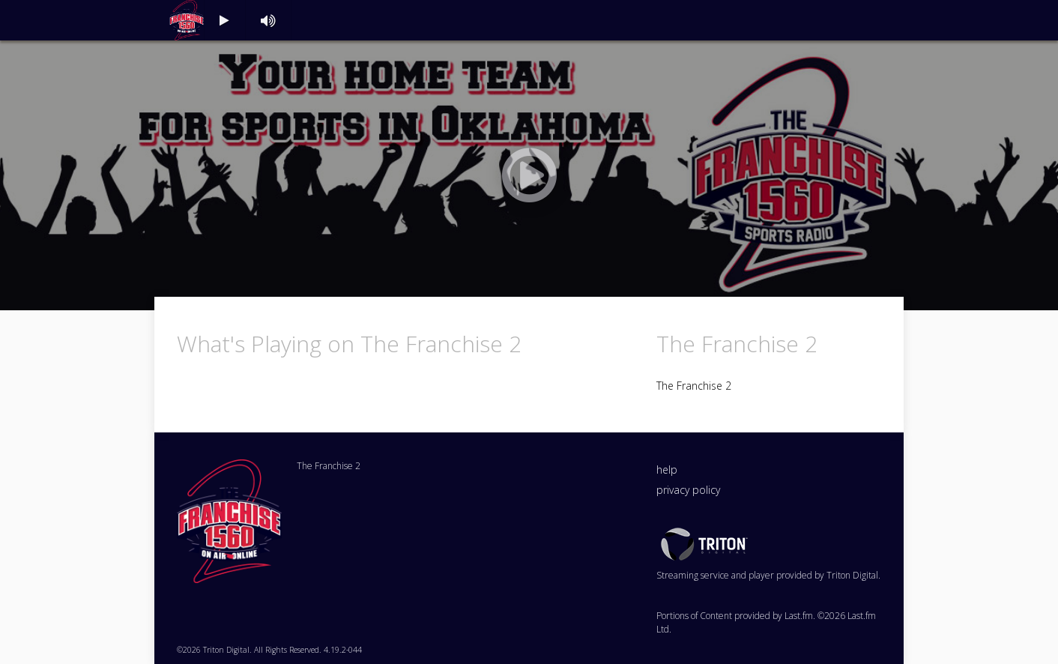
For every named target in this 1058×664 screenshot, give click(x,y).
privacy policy (688, 490)
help (666, 469)
